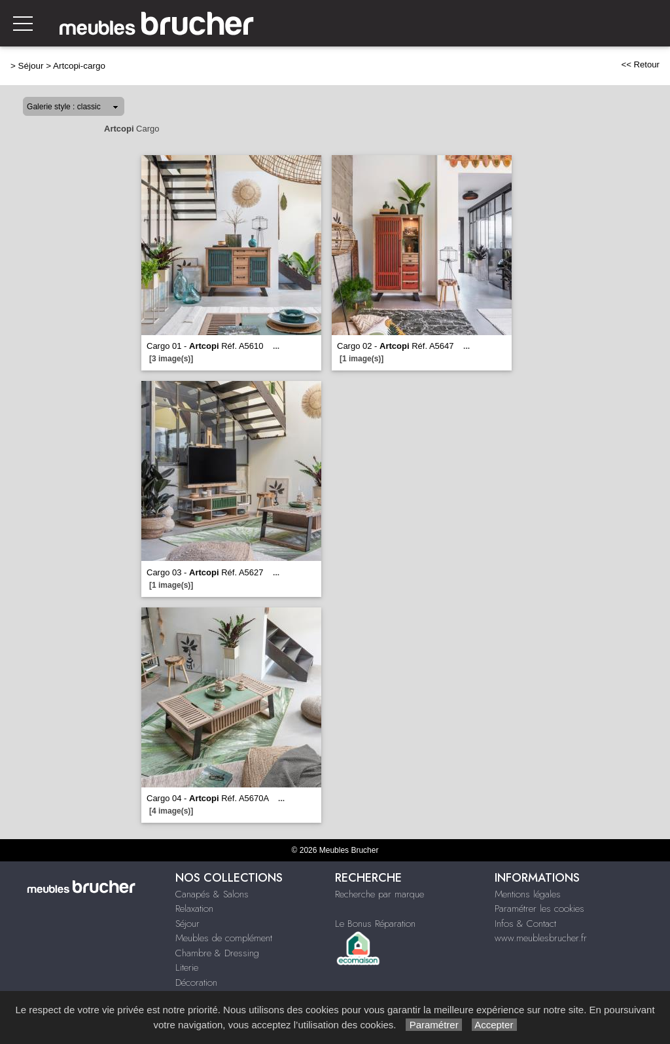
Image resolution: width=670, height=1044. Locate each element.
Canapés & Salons (212, 894)
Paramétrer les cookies (539, 908)
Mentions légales (528, 894)
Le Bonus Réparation (375, 923)
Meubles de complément (223, 938)
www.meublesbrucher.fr (541, 938)
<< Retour (640, 64)
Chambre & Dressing (217, 953)
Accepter (494, 1024)
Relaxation (194, 908)
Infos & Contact (525, 923)
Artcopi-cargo (79, 66)
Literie (186, 967)
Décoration (196, 982)
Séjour (31, 66)
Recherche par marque (379, 894)
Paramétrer (433, 1024)
